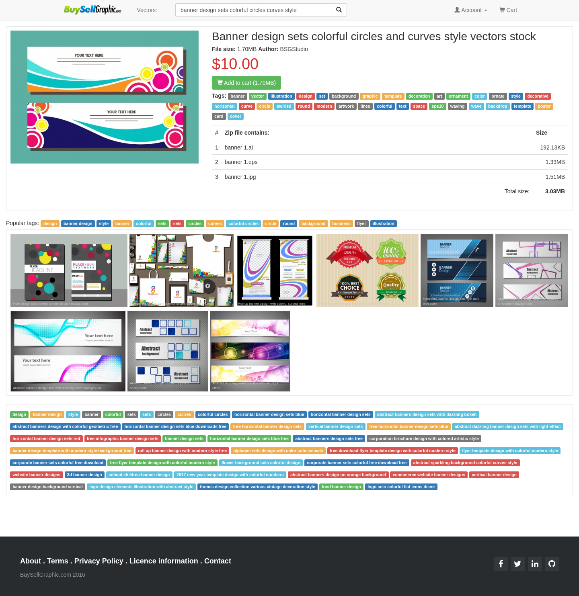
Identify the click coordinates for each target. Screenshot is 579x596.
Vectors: (147, 10)
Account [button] (470, 10)
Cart (508, 9)
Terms (57, 561)
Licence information (163, 561)
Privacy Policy (98, 561)
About (30, 561)
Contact (217, 561)
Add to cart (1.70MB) (246, 83)
